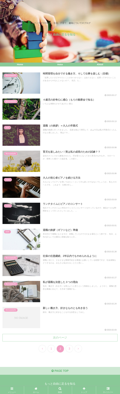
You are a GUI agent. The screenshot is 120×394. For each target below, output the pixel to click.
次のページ (60, 338)
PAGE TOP (60, 372)
